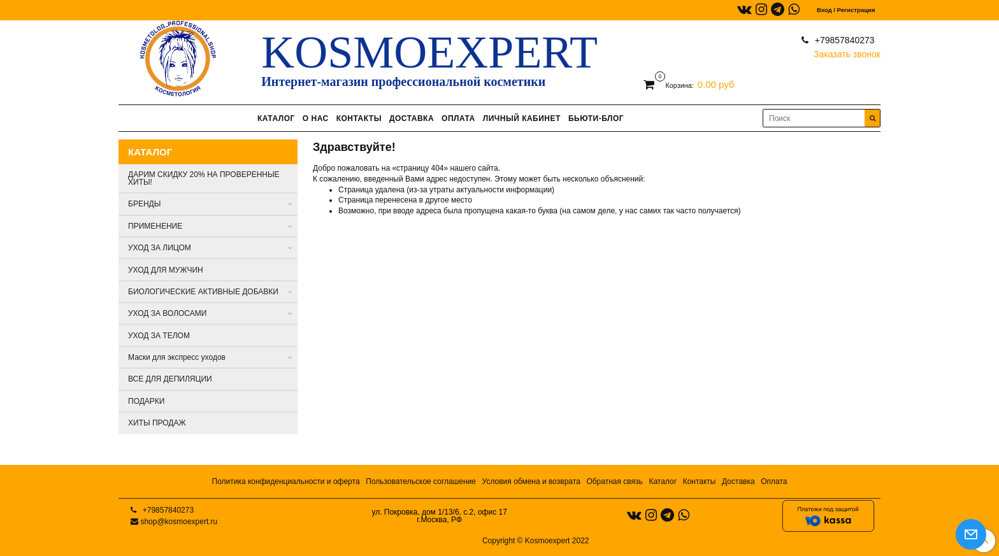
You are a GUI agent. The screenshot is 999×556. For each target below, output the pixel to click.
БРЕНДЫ (144, 203)
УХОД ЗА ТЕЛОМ (159, 335)
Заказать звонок (847, 51)
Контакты (699, 481)
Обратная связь (614, 481)
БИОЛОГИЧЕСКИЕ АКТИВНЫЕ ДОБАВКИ (203, 291)
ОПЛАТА (458, 118)
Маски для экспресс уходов (177, 357)
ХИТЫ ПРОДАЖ (157, 422)
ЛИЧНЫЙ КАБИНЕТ (522, 118)
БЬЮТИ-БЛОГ (596, 118)
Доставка (738, 481)
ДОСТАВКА (411, 118)
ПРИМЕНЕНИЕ (155, 226)
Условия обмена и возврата (531, 481)
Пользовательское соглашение (421, 481)
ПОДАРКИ (146, 401)
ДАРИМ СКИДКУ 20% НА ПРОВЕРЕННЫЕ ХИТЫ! (204, 178)
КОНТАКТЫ (359, 118)
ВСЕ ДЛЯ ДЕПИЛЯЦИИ (170, 378)
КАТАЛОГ (276, 118)
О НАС (316, 118)
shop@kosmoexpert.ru (178, 521)
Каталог (663, 481)
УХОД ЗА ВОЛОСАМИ (167, 313)
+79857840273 (843, 40)
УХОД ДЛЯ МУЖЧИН (165, 270)
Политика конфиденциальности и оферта (286, 481)
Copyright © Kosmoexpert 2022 (535, 541)
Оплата (774, 481)
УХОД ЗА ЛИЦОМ (159, 247)
